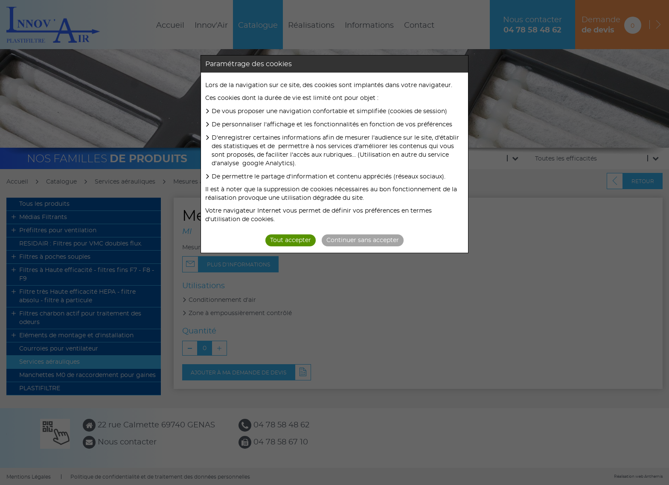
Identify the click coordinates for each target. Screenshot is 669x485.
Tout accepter (290, 240)
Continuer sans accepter (362, 240)
